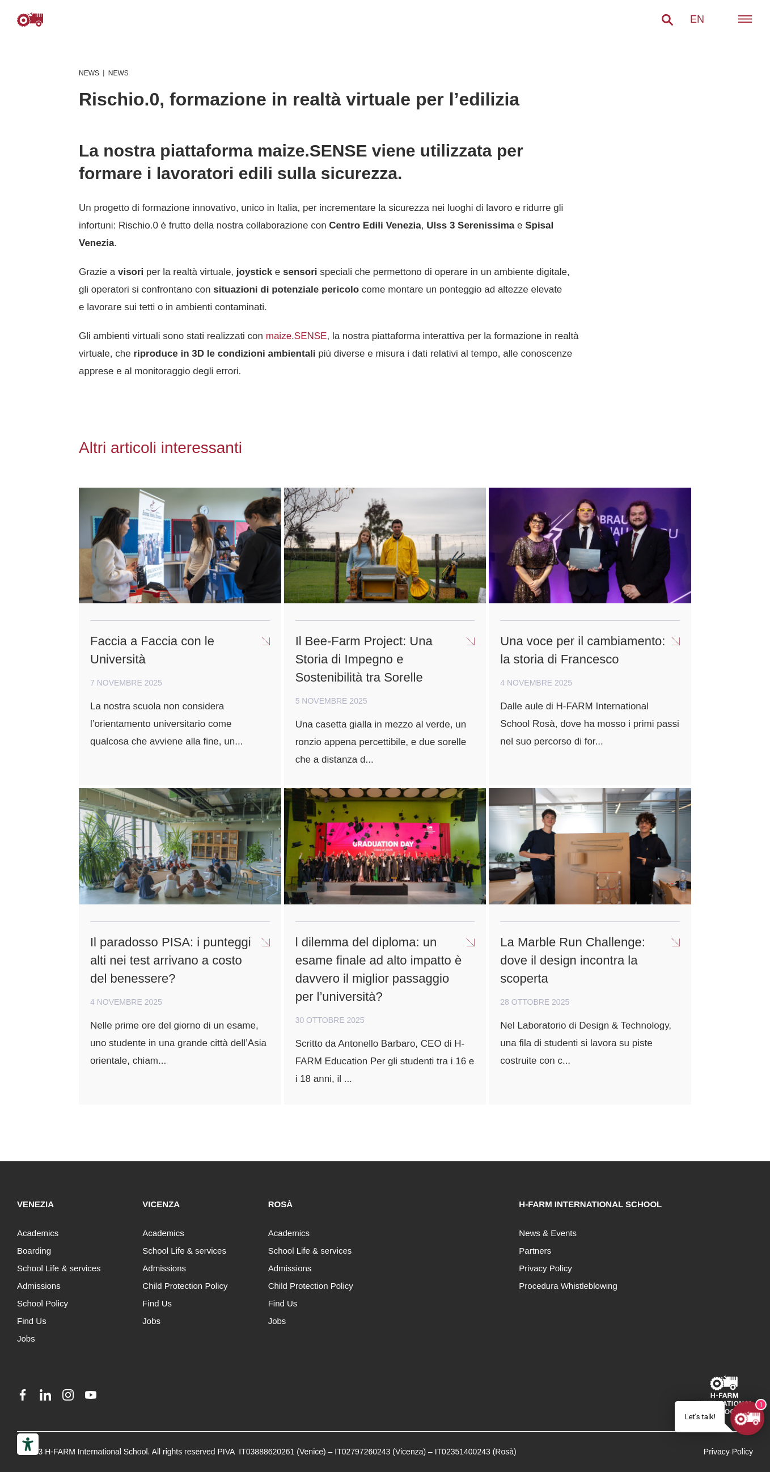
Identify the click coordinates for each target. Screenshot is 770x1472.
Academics (37, 1233)
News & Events (548, 1233)
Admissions (39, 1286)
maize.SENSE (296, 336)
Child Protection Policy (184, 1286)
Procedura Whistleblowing (568, 1286)
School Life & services (59, 1268)
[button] (667, 20)
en (697, 19)
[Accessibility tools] (28, 1444)
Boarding (34, 1250)
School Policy (42, 1303)
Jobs (26, 1338)
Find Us (31, 1321)
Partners (535, 1250)
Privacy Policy (545, 1268)
